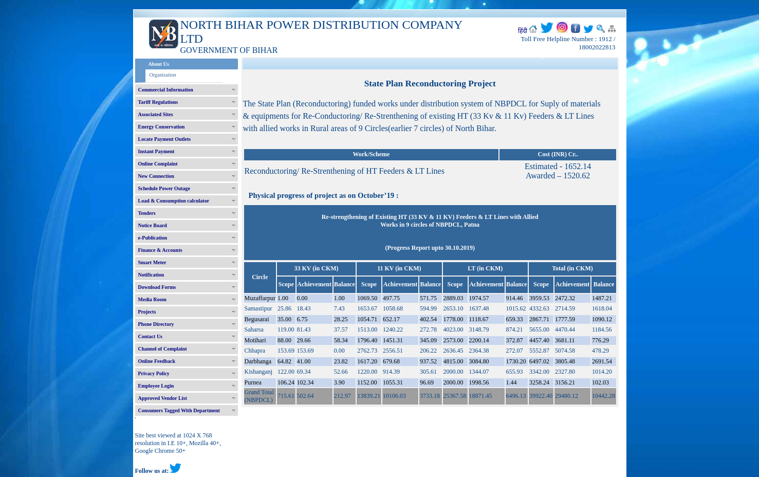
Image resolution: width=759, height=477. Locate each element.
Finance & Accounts (160, 250)
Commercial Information (165, 90)
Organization (163, 75)
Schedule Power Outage (164, 188)
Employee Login (156, 386)
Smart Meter (152, 262)
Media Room (152, 299)
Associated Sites (155, 114)
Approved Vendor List (162, 398)
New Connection (156, 176)
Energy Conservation (161, 127)
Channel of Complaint (162, 349)
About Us (159, 64)
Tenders (147, 213)
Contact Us (150, 336)
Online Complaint (158, 164)
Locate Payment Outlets (164, 139)
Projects (147, 312)
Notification (151, 275)
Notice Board (152, 225)
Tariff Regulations (158, 102)
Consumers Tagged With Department (179, 410)
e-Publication (153, 238)
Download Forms (157, 287)
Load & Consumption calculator (174, 201)
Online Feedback (157, 361)
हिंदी (522, 30)
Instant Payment (156, 151)
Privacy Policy (154, 373)
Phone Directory (156, 324)
